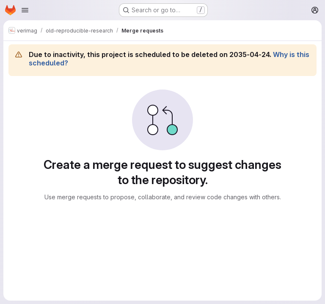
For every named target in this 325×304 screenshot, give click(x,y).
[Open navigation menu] (25, 10)
